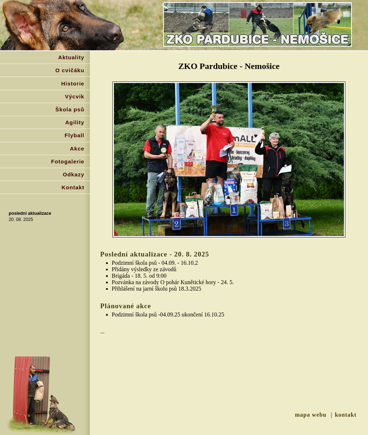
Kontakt (72, 187)
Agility (74, 122)
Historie (72, 83)
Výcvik (74, 96)
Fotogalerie (67, 161)
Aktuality (71, 57)
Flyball (74, 135)
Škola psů (69, 109)
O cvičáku (69, 70)
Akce (77, 148)
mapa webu (311, 415)
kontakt (345, 415)
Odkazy (73, 174)
